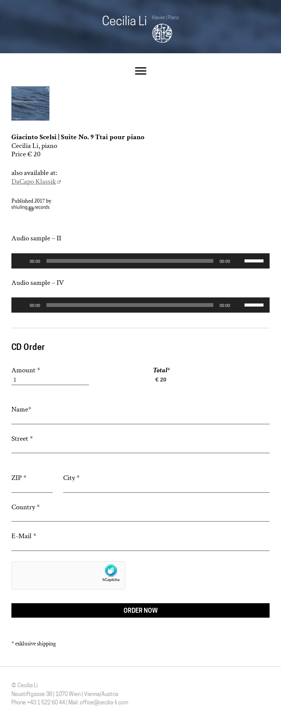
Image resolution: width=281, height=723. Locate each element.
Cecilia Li (141, 29)
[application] (140, 261)
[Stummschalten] (238, 261)
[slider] (130, 261)
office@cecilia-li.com (104, 703)
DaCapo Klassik (33, 181)
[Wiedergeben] (21, 261)
